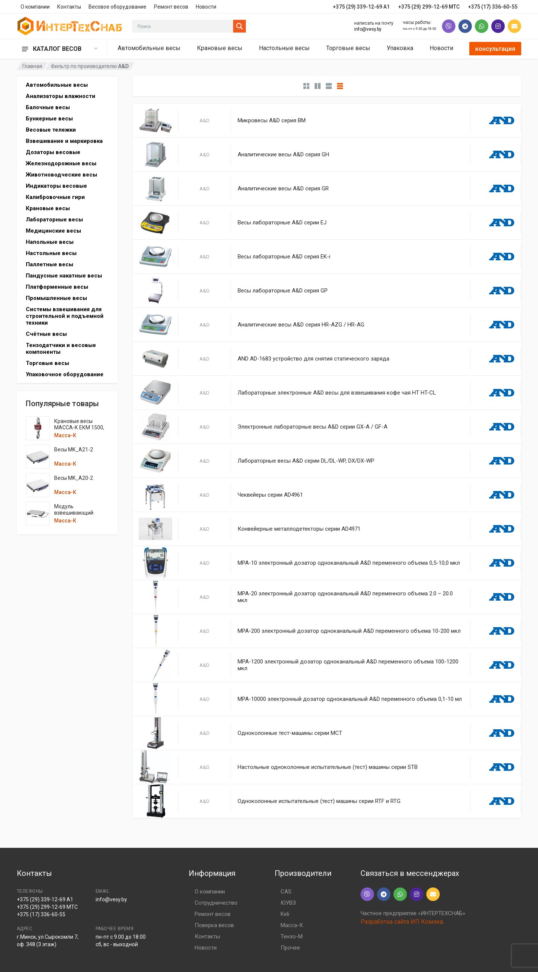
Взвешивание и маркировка (64, 141)
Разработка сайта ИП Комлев (402, 921)
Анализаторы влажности (60, 96)
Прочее (290, 947)
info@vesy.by (367, 29)
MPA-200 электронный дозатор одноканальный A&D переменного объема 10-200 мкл (349, 631)
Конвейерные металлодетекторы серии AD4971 (299, 528)
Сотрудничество (216, 902)
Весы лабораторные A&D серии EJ (282, 222)
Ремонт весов (171, 6)
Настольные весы (284, 48)
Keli (285, 914)
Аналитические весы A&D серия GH (283, 154)
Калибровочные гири (55, 197)
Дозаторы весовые (53, 152)
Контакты (69, 6)
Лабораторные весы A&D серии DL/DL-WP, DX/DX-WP (306, 460)
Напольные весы (50, 242)
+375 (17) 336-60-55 (41, 914)
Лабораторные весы (54, 219)
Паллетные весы (49, 264)
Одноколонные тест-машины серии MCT (290, 733)
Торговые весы (348, 48)
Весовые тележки (51, 129)
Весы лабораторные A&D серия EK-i (284, 256)
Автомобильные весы (149, 48)
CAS (286, 891)
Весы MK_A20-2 (73, 478)
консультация (495, 48)
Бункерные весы (49, 118)
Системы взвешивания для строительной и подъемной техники (64, 316)
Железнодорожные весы (61, 163)
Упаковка (400, 48)
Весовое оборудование (117, 6)
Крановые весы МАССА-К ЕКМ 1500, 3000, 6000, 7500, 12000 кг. (79, 430)
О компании (35, 6)
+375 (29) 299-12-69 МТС (47, 907)
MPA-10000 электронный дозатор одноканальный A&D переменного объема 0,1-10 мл (350, 699)
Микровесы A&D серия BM (272, 120)
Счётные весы (46, 334)
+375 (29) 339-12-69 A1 (45, 899)
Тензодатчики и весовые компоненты (61, 348)
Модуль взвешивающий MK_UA (73, 512)
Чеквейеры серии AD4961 (270, 494)
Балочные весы (48, 107)
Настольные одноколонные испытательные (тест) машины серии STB (328, 767)
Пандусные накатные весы (64, 275)
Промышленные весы (56, 298)
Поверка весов (214, 925)
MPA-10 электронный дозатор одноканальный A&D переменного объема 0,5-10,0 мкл (349, 562)
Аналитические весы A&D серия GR (283, 188)
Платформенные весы (57, 286)
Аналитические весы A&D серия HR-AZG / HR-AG (301, 324)
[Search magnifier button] (239, 26)
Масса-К (65, 435)
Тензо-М (292, 936)
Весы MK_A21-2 (73, 450)
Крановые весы (219, 48)
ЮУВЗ (288, 902)
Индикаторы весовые (56, 186)
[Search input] (184, 26)
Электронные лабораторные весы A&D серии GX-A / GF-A (312, 426)
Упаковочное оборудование (64, 374)
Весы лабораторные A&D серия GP (283, 290)
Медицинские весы (53, 230)
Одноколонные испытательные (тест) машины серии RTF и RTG (319, 801)
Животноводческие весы (61, 174)
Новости (206, 6)
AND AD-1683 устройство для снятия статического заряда (313, 358)
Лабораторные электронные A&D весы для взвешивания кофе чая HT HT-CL (337, 392)
